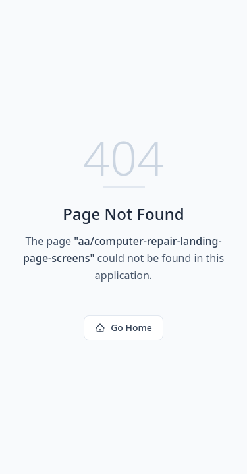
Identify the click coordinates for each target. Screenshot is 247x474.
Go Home (123, 327)
